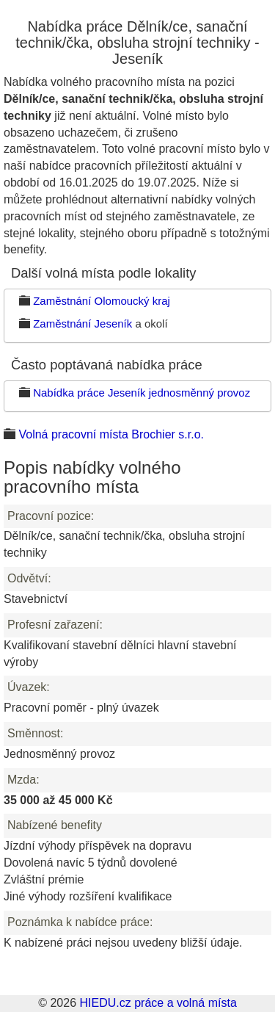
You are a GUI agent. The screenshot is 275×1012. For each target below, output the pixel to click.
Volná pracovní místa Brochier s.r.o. (111, 434)
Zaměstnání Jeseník (82, 323)
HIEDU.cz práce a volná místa (157, 1003)
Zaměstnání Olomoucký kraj (101, 300)
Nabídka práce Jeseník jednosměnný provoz (141, 392)
